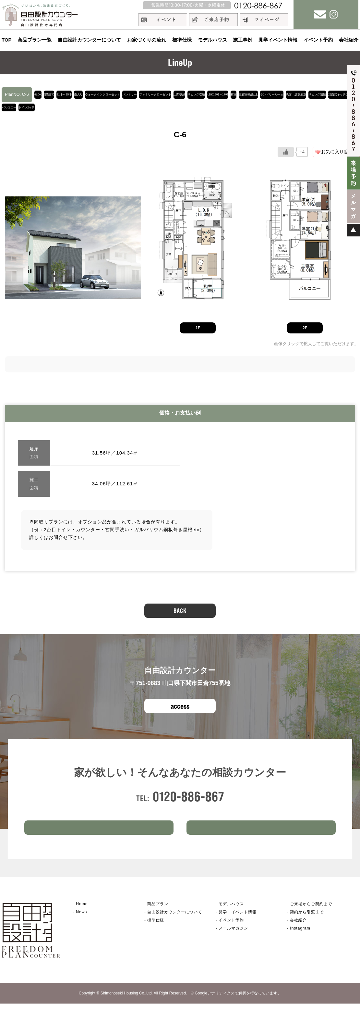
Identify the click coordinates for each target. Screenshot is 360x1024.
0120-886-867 (188, 802)
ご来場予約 (99, 844)
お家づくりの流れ (146, 40)
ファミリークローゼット (245, 94)
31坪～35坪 (91, 94)
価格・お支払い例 (180, 419)
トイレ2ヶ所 (292, 110)
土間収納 (285, 94)
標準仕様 (182, 40)
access (180, 712)
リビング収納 (315, 94)
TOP (7, 40)
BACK (180, 617)
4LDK (43, 94)
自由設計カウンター (174, 932)
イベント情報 (261, 844)
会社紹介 (348, 40)
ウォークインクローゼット (158, 94)
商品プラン (157, 924)
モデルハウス (212, 40)
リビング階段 (190, 110)
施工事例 (242, 40)
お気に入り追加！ (339, 158)
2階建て (64, 94)
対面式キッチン (227, 110)
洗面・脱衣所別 (154, 110)
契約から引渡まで (307, 932)
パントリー (202, 94)
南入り (117, 94)
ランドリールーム (114, 110)
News (81, 932)
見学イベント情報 (277, 40)
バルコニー (260, 110)
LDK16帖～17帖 (20, 110)
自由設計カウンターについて (89, 40)
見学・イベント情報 (238, 932)
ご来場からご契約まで (311, 924)
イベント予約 (318, 40)
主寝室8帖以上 (75, 110)
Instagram (300, 948)
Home (82, 924)
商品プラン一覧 (35, 40)
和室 (48, 110)
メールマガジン (233, 948)
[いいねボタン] (286, 158)
